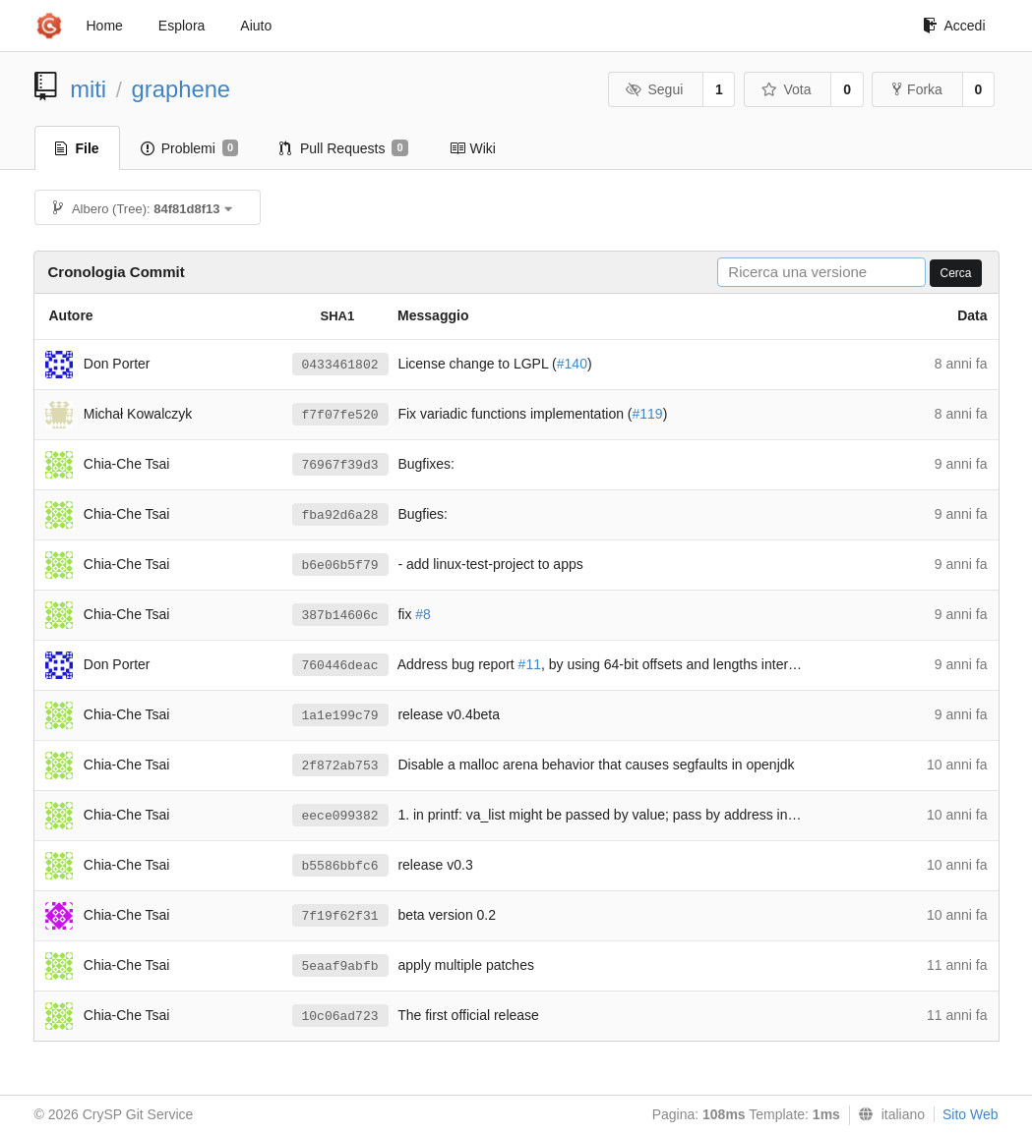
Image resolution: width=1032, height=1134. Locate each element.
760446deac (340, 665)
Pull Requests (343, 148)
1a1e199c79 (340, 716)
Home (105, 25)
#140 (572, 363)
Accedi (954, 25)
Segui (654, 89)
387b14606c (340, 615)
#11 (529, 664)
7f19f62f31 (340, 916)
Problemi (189, 148)
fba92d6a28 (340, 515)
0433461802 (340, 365)
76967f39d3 (340, 465)
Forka (917, 89)
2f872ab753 (340, 766)
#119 (648, 414)
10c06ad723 (340, 1016)
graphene (181, 89)
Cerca (955, 273)
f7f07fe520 (340, 415)
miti (88, 89)
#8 (423, 614)
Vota (786, 89)
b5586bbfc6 (340, 866)
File (77, 148)
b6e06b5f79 (340, 565)
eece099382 (340, 816)
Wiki (473, 148)
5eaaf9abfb (340, 966)
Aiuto (256, 25)
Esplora (181, 25)
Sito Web (970, 1114)
